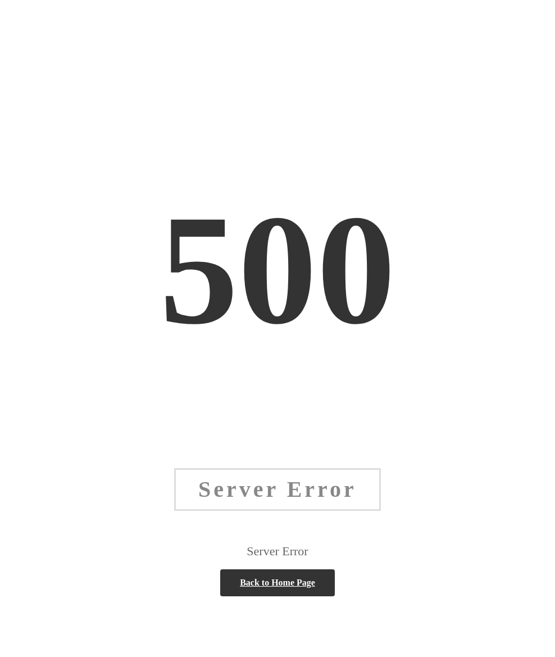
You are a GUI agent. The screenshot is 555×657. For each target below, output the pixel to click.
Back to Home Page (277, 582)
